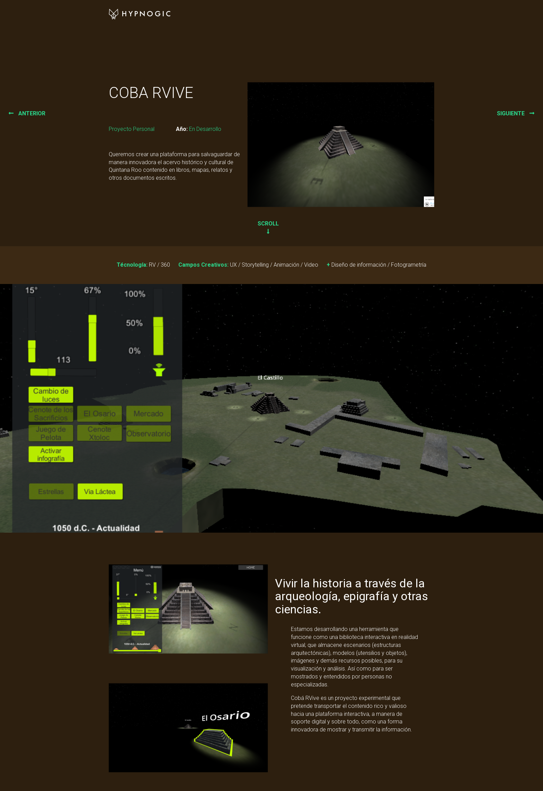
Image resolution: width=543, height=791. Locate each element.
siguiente (515, 113)
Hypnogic (140, 14)
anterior (27, 113)
